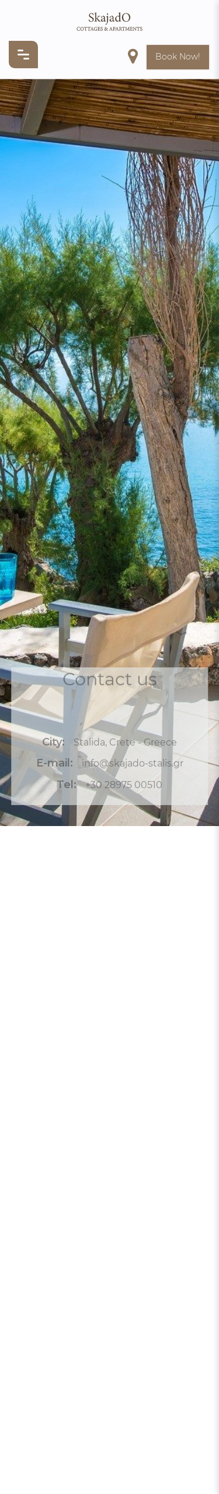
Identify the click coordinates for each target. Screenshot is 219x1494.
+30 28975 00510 (123, 786)
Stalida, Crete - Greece (125, 744)
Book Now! (177, 56)
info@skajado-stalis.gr (132, 765)
